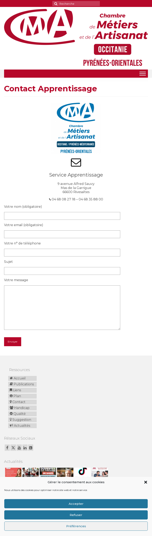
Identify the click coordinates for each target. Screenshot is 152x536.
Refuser (76, 515)
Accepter (76, 504)
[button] (146, 482)
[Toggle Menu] (142, 73)
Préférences (76, 526)
